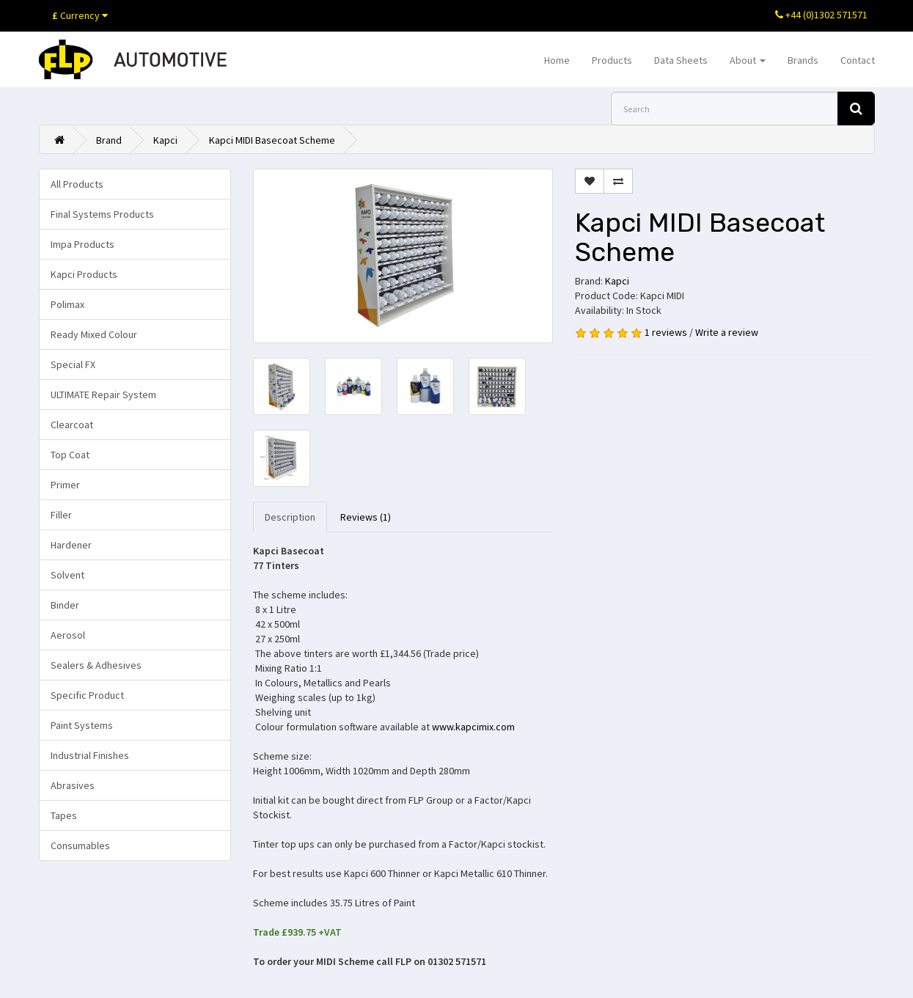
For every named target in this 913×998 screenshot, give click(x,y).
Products (612, 60)
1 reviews (666, 332)
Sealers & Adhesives (96, 665)
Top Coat (70, 454)
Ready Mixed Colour (94, 334)
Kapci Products (84, 274)
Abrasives (73, 785)
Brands (803, 60)
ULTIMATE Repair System (103, 394)
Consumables (80, 845)
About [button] (748, 60)
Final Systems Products (102, 214)
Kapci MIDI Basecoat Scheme (272, 140)
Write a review (726, 332)
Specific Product (87, 695)
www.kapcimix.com (473, 726)
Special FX (73, 364)
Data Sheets (681, 60)
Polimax (67, 304)
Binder (65, 605)
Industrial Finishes (90, 755)
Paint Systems (82, 725)
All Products (77, 184)
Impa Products (82, 244)
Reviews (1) (365, 517)
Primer (65, 484)
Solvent (67, 574)
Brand (109, 140)
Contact (857, 60)
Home (557, 60)
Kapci (165, 140)
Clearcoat (72, 424)
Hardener (71, 544)
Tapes (64, 815)
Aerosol (68, 635)
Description (290, 517)
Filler (61, 514)
